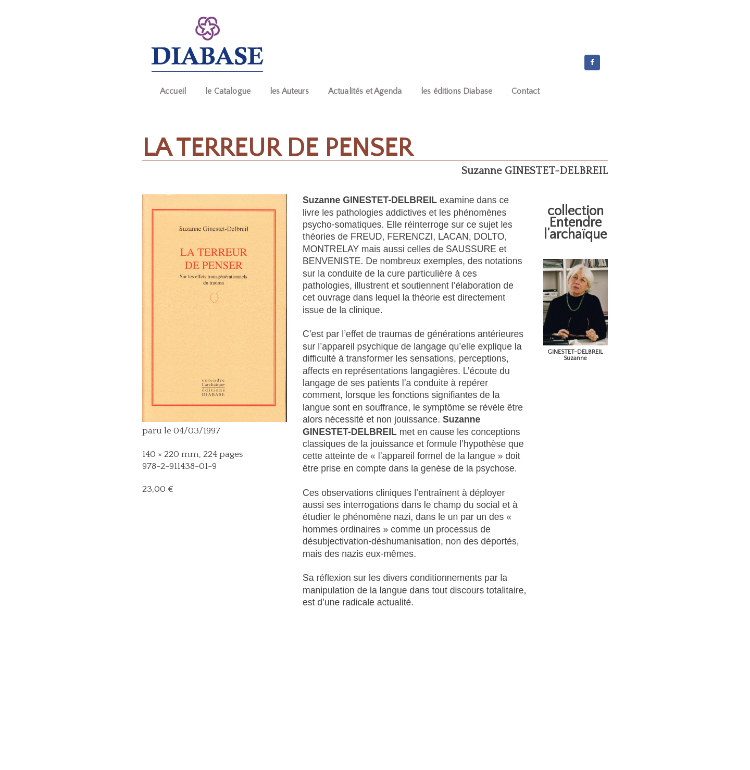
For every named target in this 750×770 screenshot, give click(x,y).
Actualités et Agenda (365, 91)
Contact (525, 91)
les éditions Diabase (456, 91)
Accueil (173, 91)
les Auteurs (289, 91)
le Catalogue (228, 91)
